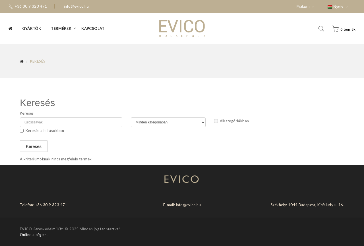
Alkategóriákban (231, 121)
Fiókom (308, 6)
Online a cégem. (34, 234)
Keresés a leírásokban (42, 130)
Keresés (38, 61)
